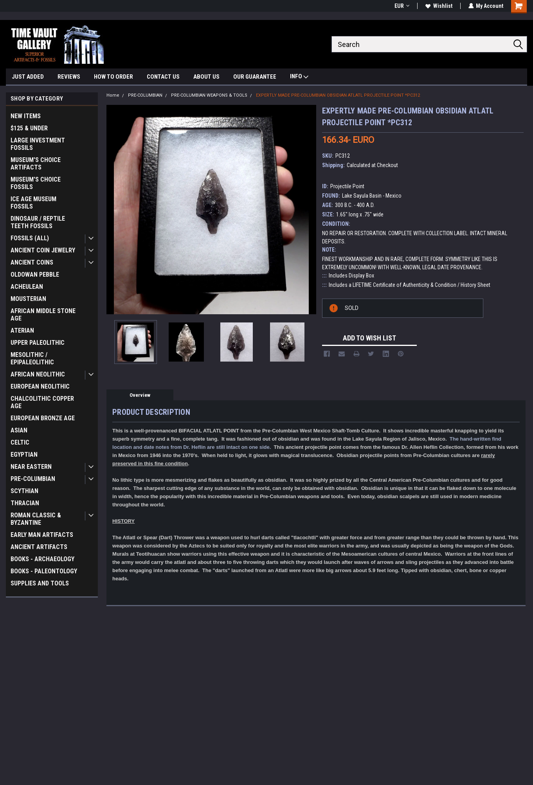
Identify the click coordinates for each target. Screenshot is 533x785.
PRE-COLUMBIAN (33, 479)
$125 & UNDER (29, 128)
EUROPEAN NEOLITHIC (40, 386)
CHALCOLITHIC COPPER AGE (42, 402)
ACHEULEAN (27, 286)
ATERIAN (22, 330)
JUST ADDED (28, 76)
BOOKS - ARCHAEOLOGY (42, 559)
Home (112, 95)
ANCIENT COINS (32, 262)
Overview (140, 395)
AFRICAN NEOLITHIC (38, 374)
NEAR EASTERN (31, 466)
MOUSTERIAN (28, 298)
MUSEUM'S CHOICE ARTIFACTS (36, 163)
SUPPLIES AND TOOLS (40, 583)
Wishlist (438, 6)
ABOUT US (206, 76)
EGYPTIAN (24, 454)
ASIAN (19, 430)
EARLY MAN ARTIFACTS (42, 534)
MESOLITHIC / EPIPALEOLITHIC (32, 358)
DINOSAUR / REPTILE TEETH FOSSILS (38, 222)
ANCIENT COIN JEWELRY (43, 250)
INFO (299, 77)
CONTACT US (163, 76)
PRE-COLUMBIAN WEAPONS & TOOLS (209, 95)
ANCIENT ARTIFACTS (39, 547)
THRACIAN (25, 503)
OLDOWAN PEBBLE (35, 274)
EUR (401, 6)
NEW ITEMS (26, 116)
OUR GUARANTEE (254, 76)
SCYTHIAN (24, 491)
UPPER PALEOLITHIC (38, 342)
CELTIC (20, 442)
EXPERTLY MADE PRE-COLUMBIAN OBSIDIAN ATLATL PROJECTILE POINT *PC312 (338, 95)
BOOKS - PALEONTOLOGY (44, 571)
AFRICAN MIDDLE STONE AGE (43, 314)
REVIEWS (69, 76)
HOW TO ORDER (113, 76)
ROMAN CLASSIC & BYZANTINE (36, 518)
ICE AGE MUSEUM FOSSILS (33, 202)
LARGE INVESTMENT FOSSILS (38, 144)
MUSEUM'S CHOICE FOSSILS (36, 183)
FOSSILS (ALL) (30, 238)
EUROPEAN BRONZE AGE (43, 418)
